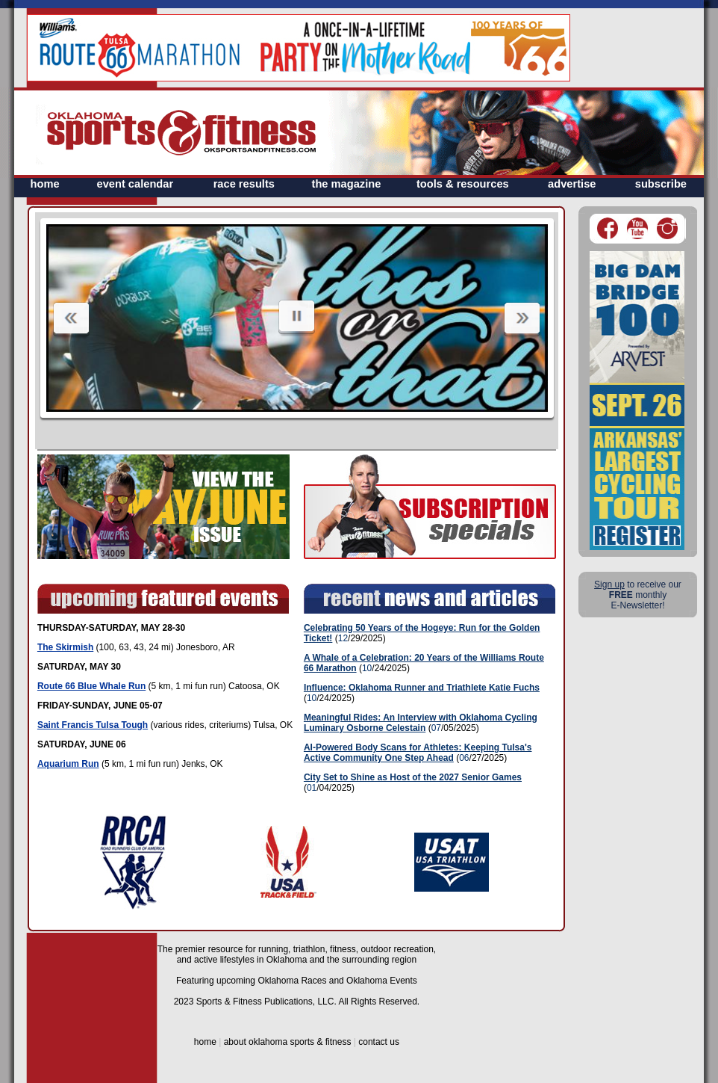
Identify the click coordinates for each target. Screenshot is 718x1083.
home (45, 184)
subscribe (661, 184)
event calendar (135, 184)
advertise (572, 184)
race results (244, 184)
